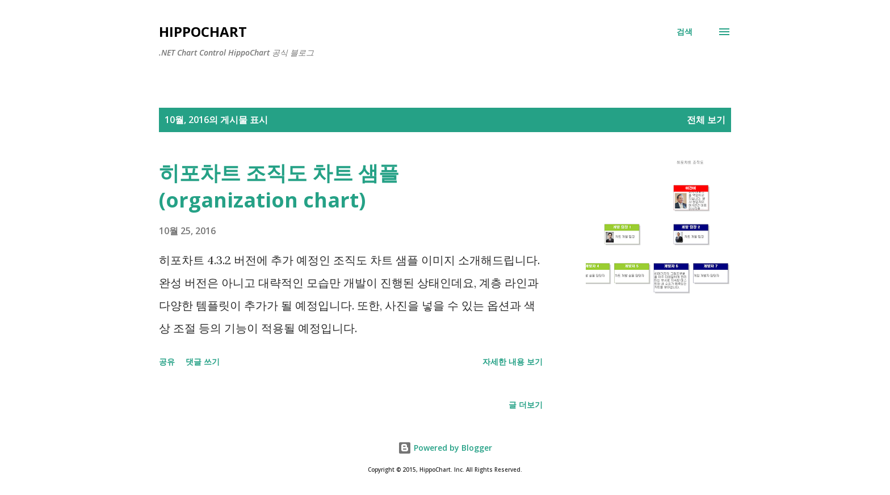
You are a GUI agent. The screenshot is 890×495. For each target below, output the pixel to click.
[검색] (684, 32)
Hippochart (203, 31)
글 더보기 (526, 404)
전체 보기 (706, 119)
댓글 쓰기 (203, 361)
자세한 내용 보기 (512, 361)
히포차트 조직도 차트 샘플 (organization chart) (279, 186)
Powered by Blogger (445, 447)
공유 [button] (167, 361)
